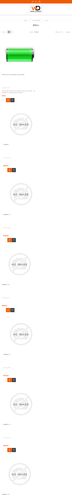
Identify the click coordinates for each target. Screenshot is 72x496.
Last (48, 269)
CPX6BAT (28, 61)
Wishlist (36, 1)
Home (25, 20)
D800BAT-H (5, 230)
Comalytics (26, 314)
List (13, 32)
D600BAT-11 (52, 117)
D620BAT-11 (28, 173)
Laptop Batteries (36, 20)
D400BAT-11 (52, 61)
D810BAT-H (28, 230)
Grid (9, 32)
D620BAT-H (51, 173)
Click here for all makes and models (10, 61)
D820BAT (51, 230)
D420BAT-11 (28, 117)
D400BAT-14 (5, 117)
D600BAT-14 (5, 173)
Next (44, 269)
